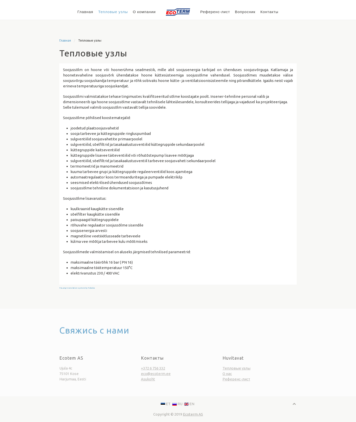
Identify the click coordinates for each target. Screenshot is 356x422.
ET (166, 404)
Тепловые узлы (113, 12)
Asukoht (148, 384)
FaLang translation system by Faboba (77, 288)
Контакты (269, 12)
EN (189, 404)
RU (177, 404)
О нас (227, 378)
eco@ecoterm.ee (156, 378)
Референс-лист (215, 12)
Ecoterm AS (193, 414)
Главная (85, 12)
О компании (144, 12)
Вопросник (245, 12)
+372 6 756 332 (153, 373)
